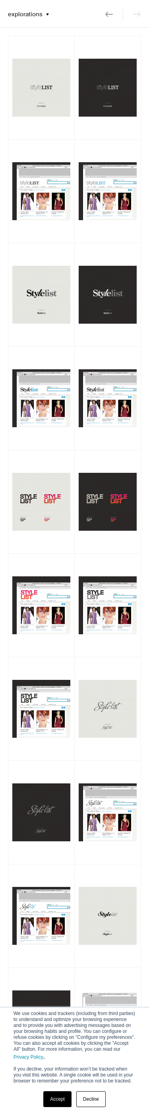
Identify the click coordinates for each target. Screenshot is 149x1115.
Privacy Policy (28, 1057)
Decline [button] (91, 1099)
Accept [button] (57, 1099)
